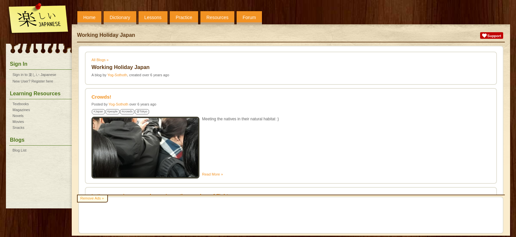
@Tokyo (142, 111)
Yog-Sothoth (117, 75)
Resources (217, 17)
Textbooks (21, 104)
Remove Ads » (92, 198)
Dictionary (120, 17)
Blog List (19, 150)
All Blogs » (100, 60)
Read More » (212, 174)
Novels (18, 116)
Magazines (21, 110)
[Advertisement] (291, 215)
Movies (18, 122)
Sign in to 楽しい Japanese (34, 75)
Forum (249, 17)
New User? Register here (33, 81)
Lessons (153, 17)
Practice (184, 17)
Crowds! (101, 97)
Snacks (18, 128)
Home (89, 17)
